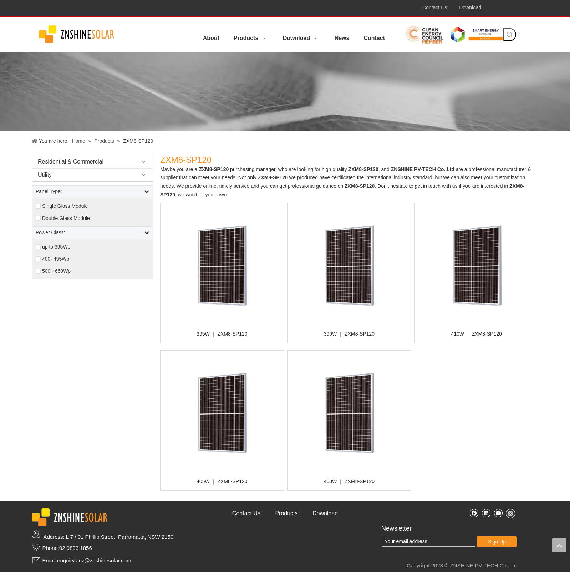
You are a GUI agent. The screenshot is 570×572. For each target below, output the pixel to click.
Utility (45, 175)
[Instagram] (510, 513)
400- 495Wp (55, 258)
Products (286, 513)
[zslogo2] (69, 517)
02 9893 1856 (75, 548)
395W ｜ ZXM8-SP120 (222, 334)
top (559, 545)
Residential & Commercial (70, 162)
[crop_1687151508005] (76, 35)
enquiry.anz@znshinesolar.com (94, 560)
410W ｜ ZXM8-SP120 (476, 334)
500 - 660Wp (56, 271)
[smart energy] (476, 34)
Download (470, 7)
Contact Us (434, 7)
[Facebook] (473, 512)
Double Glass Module (66, 218)
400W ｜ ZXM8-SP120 (349, 481)
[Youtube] (498, 512)
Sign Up (497, 542)
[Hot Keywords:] (509, 34)
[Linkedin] (486, 512)
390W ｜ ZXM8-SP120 (349, 334)
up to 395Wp (56, 246)
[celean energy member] (426, 34)
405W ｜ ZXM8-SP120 (222, 481)
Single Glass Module (65, 206)
